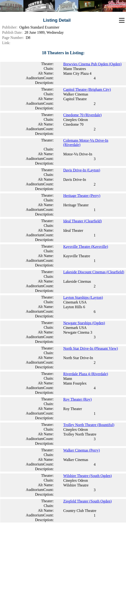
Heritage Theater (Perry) (81, 196)
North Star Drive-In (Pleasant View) (90, 348)
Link (5, 43)
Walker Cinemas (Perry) (81, 450)
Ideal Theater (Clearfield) (82, 221)
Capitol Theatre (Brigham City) (87, 89)
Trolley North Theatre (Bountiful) (88, 425)
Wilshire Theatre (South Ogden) (87, 476)
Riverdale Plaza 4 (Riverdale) (85, 374)
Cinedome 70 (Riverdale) (82, 115)
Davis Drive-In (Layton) (81, 170)
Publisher (9, 27)
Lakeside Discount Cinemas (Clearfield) (93, 272)
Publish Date (11, 32)
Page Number (12, 38)
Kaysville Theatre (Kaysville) (85, 247)
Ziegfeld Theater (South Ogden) (87, 501)
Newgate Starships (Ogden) (84, 323)
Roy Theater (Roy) (77, 399)
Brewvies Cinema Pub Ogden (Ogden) (92, 64)
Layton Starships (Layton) (83, 297)
